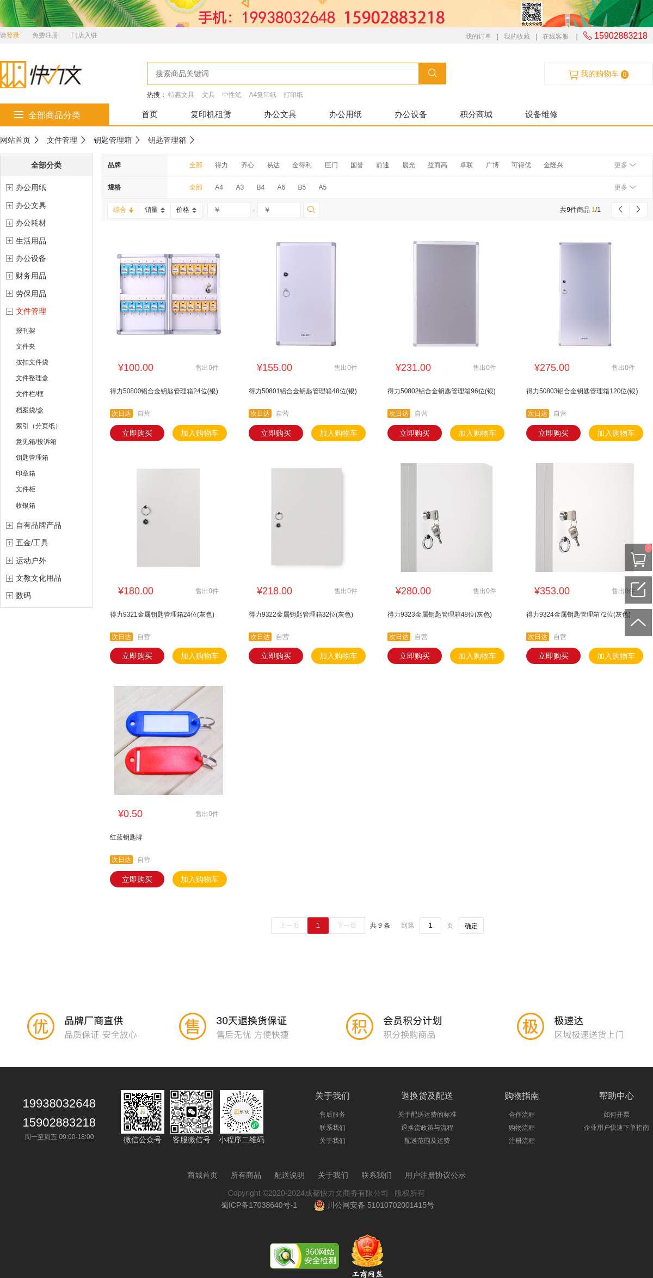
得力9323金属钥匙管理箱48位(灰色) (439, 614)
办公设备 (411, 114)
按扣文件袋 (32, 362)
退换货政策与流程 (427, 1127)
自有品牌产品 (38, 525)
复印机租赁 (210, 114)
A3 (240, 187)
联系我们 (332, 1127)
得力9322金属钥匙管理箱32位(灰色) (301, 614)
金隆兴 (553, 165)
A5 (323, 187)
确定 (471, 926)
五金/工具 (32, 542)
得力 (221, 165)
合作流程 (522, 1114)
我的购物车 (599, 74)
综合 (123, 210)
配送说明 (289, 1175)
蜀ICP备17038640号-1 (261, 1205)
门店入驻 (84, 35)
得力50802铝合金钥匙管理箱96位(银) (441, 391)
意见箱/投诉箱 (36, 442)
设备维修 (541, 114)
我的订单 (478, 36)
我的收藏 (517, 36)
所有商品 (246, 1175)
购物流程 (522, 1127)
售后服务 (332, 1114)
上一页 (289, 925)
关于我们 (332, 1141)
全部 (195, 165)
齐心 (247, 165)
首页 (149, 114)
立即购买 (137, 433)
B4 (260, 187)
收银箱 (25, 505)
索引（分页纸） (38, 426)
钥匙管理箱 (113, 140)
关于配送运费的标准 (427, 1114)
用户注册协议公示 (435, 1175)
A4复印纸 (262, 95)
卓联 (466, 165)
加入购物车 (200, 433)
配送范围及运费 (427, 1141)
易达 (273, 165)
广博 (492, 165)
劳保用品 (31, 293)
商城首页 (202, 1175)
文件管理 (62, 140)
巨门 (331, 165)
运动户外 (31, 560)
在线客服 (556, 36)
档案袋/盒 (30, 410)
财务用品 (31, 275)
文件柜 (25, 489)
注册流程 (522, 1141)
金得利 (302, 165)
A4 (219, 187)
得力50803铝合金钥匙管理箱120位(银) (582, 391)
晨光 (408, 165)
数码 (23, 595)
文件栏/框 (30, 394)
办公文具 (280, 114)
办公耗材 (31, 222)
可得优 (521, 165)
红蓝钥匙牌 (126, 837)
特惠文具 (181, 95)
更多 (625, 165)
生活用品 (31, 240)
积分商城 (476, 114)
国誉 (357, 165)
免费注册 (45, 35)
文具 (208, 95)
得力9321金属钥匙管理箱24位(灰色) (162, 614)
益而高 (437, 165)
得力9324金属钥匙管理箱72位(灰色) (578, 614)
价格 (186, 210)
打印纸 (293, 95)
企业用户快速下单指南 (616, 1127)
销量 (155, 210)
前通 (382, 165)
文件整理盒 (32, 378)
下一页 (346, 925)
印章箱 (25, 473)
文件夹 (25, 346)
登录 (13, 35)
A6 (281, 187)
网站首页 (15, 140)
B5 (302, 187)
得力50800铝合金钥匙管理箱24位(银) (164, 391)
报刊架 (25, 330)
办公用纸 (345, 114)
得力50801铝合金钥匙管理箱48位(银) (303, 391)
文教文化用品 (38, 578)
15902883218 (615, 35)
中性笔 (232, 95)
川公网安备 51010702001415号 (374, 1205)
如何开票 (616, 1114)
